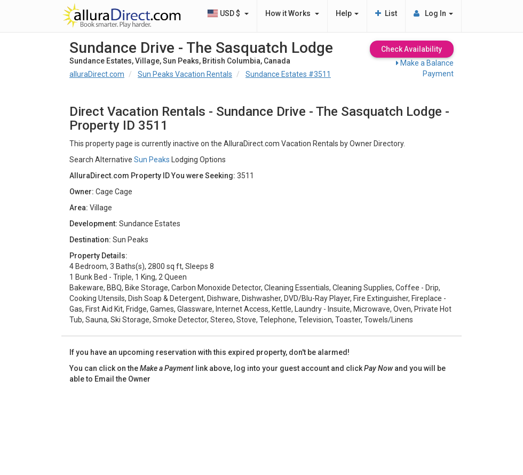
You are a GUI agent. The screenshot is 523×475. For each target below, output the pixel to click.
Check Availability (411, 49)
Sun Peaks (152, 159)
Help (347, 13)
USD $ (228, 13)
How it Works (292, 13)
